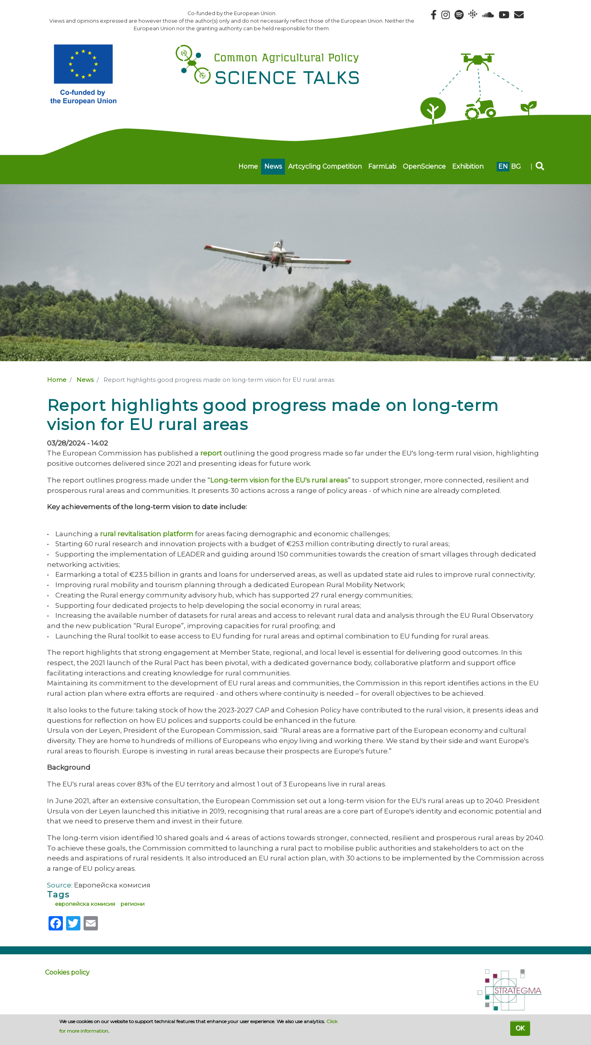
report (211, 453)
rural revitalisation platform (146, 533)
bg (516, 166)
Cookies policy (67, 972)
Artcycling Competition (325, 166)
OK (520, 1028)
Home (248, 166)
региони (132, 904)
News (273, 166)
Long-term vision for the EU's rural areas (279, 480)
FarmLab (382, 166)
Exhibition (468, 166)
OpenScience (424, 166)
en (503, 166)
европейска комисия (85, 904)
